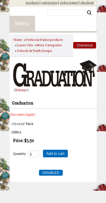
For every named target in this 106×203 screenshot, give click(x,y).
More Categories (49, 45)
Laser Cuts (25, 45)
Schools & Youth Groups (34, 50)
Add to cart (55, 153)
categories (49, 2)
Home (18, 39)
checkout (87, 2)
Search (89, 13)
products (32, 2)
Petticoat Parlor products (44, 39)
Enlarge (21, 90)
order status (69, 2)
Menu (22, 23)
